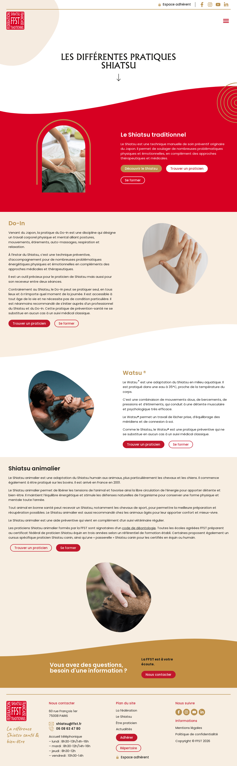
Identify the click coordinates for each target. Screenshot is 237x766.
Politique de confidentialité (196, 734)
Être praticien (126, 723)
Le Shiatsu (124, 716)
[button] (226, 20)
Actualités (124, 729)
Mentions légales (188, 728)
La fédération (126, 710)
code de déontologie (139, 528)
